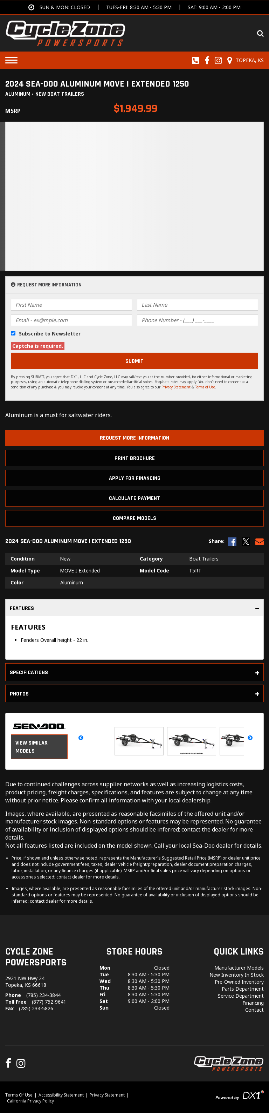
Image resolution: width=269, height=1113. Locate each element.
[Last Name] (197, 305)
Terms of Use (205, 387)
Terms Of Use (19, 1095)
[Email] (71, 320)
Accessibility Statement (61, 1095)
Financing (253, 1002)
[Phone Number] (197, 320)
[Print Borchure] (134, 458)
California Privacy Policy (30, 1101)
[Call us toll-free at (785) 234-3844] (195, 60)
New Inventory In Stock (236, 974)
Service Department (241, 995)
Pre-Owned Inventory (239, 981)
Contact (254, 1009)
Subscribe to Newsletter (50, 333)
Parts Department (243, 988)
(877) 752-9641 (49, 1001)
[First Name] (71, 305)
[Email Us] (259, 541)
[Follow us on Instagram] (218, 60)
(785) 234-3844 (43, 995)
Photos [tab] (134, 693)
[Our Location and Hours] (244, 60)
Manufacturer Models (239, 967)
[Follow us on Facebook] (207, 60)
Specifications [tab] (134, 672)
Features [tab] (134, 608)
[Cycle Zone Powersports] (65, 32)
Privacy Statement (176, 387)
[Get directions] (134, 7)
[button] (81, 737)
